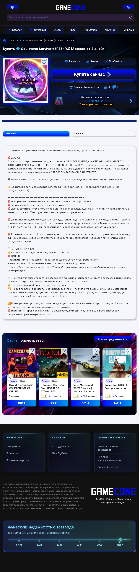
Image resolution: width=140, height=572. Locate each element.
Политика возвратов (18, 521)
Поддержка (13, 514)
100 (22, 406)
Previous (10, 408)
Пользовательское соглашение (108, 509)
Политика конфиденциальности (109, 519)
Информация (13, 507)
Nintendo (110, 29)
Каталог (17, 29)
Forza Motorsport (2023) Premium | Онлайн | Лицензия (84, 390)
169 (118, 406)
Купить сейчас (93, 74)
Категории (40, 29)
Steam (57, 29)
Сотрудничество (61, 507)
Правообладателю (108, 528)
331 (86, 406)
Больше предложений (112, 341)
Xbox (72, 29)
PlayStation (90, 29)
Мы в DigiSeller (60, 514)
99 (54, 406)
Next (128, 408)
